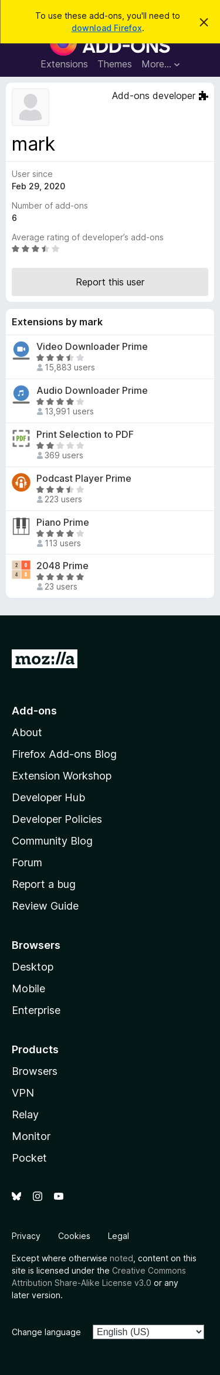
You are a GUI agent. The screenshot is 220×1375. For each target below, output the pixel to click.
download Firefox (107, 28)
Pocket (29, 1158)
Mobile (28, 988)
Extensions (64, 64)
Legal (118, 1236)
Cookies (74, 1236)
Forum (27, 862)
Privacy (26, 1236)
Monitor (31, 1136)
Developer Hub (48, 797)
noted (121, 1258)
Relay (25, 1114)
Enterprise (36, 1010)
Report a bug (44, 884)
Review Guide (45, 906)
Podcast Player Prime (83, 478)
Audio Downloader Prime (92, 390)
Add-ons (34, 710)
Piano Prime (62, 522)
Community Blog (52, 841)
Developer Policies (57, 819)
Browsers (34, 1071)
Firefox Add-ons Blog (64, 754)
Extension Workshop (61, 776)
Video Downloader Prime (92, 346)
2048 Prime (62, 565)
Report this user (110, 282)
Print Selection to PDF (85, 434)
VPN (23, 1093)
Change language (46, 1332)
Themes (114, 64)
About (27, 732)
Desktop (32, 967)
